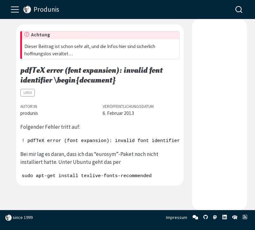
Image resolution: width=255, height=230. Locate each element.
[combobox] (239, 9)
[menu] (15, 9)
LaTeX (27, 92)
